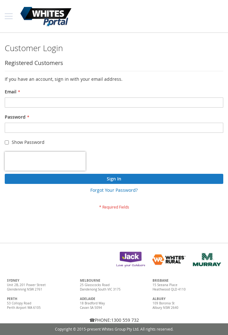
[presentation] (45, 161)
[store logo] (46, 16)
